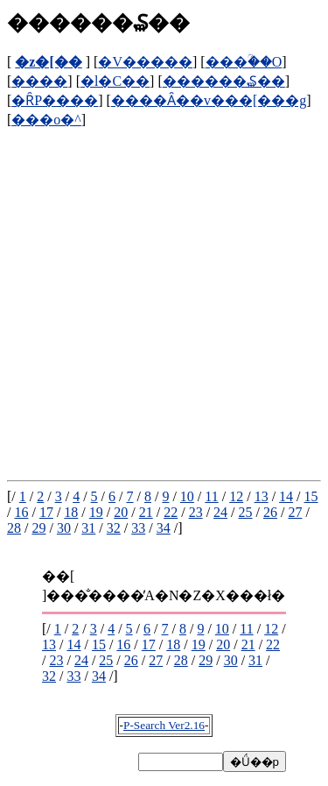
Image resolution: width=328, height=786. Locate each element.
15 (311, 496)
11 (211, 496)
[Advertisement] (164, 293)
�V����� (145, 61)
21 (146, 512)
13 (262, 496)
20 (121, 512)
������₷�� (224, 81)
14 (286, 496)
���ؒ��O (244, 61)
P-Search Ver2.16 (164, 725)
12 (236, 496)
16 (21, 512)
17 (46, 512)
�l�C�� (115, 81)
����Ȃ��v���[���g (208, 100)
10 (187, 496)
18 (71, 512)
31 (88, 527)
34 (164, 527)
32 (114, 527)
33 (138, 527)
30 (64, 527)
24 (220, 512)
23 (196, 512)
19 (96, 512)
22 (171, 512)
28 (14, 527)
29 (38, 527)
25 (246, 512)
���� (39, 81)
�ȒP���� (54, 100)
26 (270, 512)
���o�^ (46, 119)
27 (295, 512)
